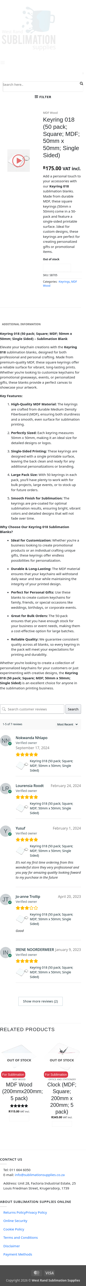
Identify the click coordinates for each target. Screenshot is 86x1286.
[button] (43, 97)
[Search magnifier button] (81, 83)
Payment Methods (17, 1254)
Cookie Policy (13, 1229)
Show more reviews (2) (40, 1001)
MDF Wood (50, 113)
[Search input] (41, 84)
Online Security (15, 1220)
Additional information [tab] (21, 324)
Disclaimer (11, 1246)
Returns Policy (14, 1212)
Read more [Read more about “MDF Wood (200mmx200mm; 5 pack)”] (19, 1118)
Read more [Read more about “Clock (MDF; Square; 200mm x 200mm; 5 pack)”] (62, 1123)
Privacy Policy (36, 1212)
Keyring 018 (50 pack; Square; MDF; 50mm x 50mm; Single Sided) (51, 765)
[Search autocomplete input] (41, 89)
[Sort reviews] (67, 724)
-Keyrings (64, 282)
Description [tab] (11, 317)
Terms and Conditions (20, 1237)
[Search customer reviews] (32, 709)
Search (73, 709)
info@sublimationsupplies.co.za (39, 1174)
